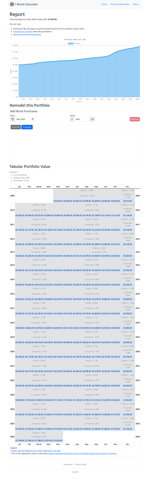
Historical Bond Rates (120, 4)
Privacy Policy (80, 464)
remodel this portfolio (23, 31)
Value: (82, 117)
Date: (22, 117)
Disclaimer (68, 464)
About (136, 4)
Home (104, 4)
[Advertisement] (75, 146)
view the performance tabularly (27, 34)
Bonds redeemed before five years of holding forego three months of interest (82, 453)
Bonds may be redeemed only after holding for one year (36, 450)
